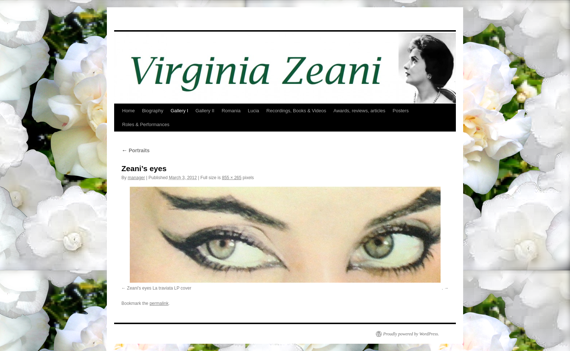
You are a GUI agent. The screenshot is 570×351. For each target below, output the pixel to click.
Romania (231, 110)
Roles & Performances (145, 124)
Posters (401, 110)
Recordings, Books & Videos (296, 110)
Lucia (253, 110)
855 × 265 (231, 177)
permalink (158, 303)
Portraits (135, 150)
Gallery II (205, 110)
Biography (153, 110)
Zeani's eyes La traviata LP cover (159, 288)
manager (136, 177)
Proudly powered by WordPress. (411, 333)
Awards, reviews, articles (359, 110)
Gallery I (179, 110)
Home (128, 110)
